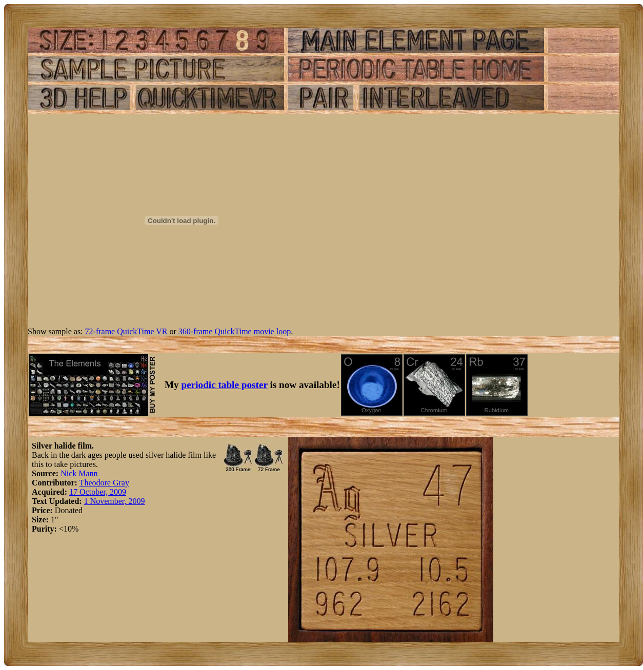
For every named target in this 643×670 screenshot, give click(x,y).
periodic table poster (225, 384)
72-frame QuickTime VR (126, 331)
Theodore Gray (104, 482)
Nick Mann (79, 473)
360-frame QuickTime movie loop (234, 331)
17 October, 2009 (97, 492)
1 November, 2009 (114, 501)
